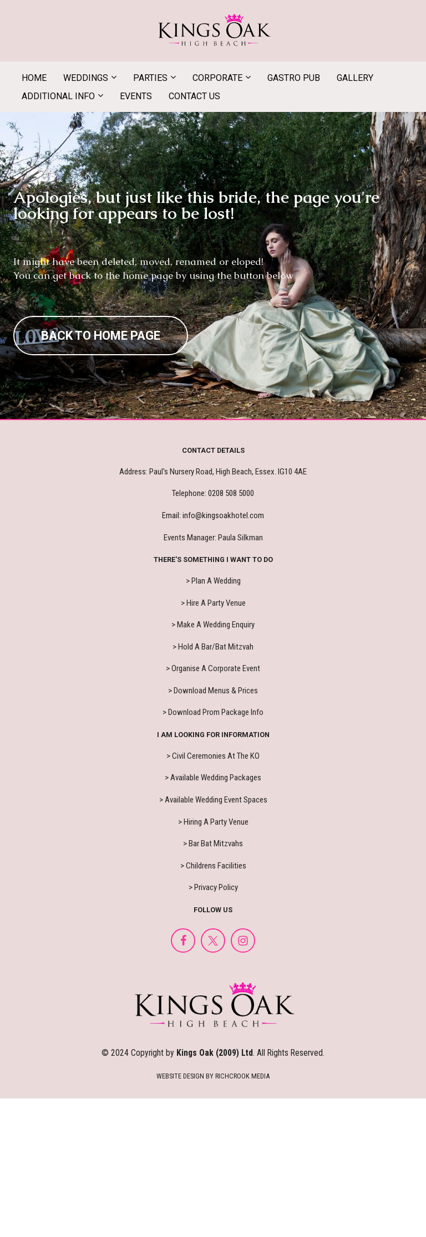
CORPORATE (217, 78)
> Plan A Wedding (213, 581)
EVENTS (136, 96)
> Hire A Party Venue (213, 603)
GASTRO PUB (293, 78)
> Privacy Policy (213, 887)
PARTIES (150, 78)
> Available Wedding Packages (213, 778)
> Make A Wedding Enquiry (213, 625)
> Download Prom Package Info (213, 712)
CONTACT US (194, 96)
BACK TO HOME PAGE (100, 336)
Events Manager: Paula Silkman (213, 538)
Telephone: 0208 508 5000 (213, 493)
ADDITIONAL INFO (58, 96)
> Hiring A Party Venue (213, 822)
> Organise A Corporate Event (213, 668)
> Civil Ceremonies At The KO (213, 756)
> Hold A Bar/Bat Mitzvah (213, 647)
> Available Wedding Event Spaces (213, 800)
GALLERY (355, 78)
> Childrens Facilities (213, 866)
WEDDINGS (85, 78)
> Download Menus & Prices (213, 691)
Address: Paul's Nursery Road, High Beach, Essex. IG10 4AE (213, 472)
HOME (34, 78)
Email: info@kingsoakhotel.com (213, 515)
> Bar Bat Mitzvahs (213, 843)
